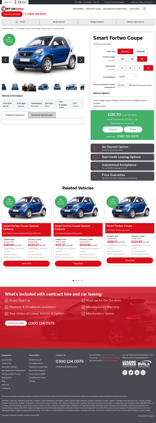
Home (12, 23)
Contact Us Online (15, 322)
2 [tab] (76, 279)
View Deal (26, 262)
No (123, 79)
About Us (134, 2)
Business (125, 46)
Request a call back (120, 9)
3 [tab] (79, 279)
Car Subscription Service (11, 373)
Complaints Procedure (37, 376)
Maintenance (6, 376)
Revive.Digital (150, 415)
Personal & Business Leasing (108, 356)
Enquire (113, 127)
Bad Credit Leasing (110, 359)
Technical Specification (42, 110)
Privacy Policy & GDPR (37, 373)
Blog (141, 2)
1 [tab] (73, 279)
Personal (141, 46)
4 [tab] (81, 279)
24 (122, 54)
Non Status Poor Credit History (70, 9)
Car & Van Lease (107, 354)
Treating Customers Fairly (38, 366)
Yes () (133, 84)
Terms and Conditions (37, 369)
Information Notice (36, 362)
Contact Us (149, 2)
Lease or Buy (89, 9)
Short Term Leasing (48, 9)
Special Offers (33, 9)
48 (142, 54)
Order (133, 127)
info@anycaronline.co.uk (66, 366)
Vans (22, 2)
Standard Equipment (15, 110)
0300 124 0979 (144, 9)
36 (132, 54)
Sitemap (32, 380)
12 (149, 63)
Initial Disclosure (35, 359)
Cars (8, 2)
